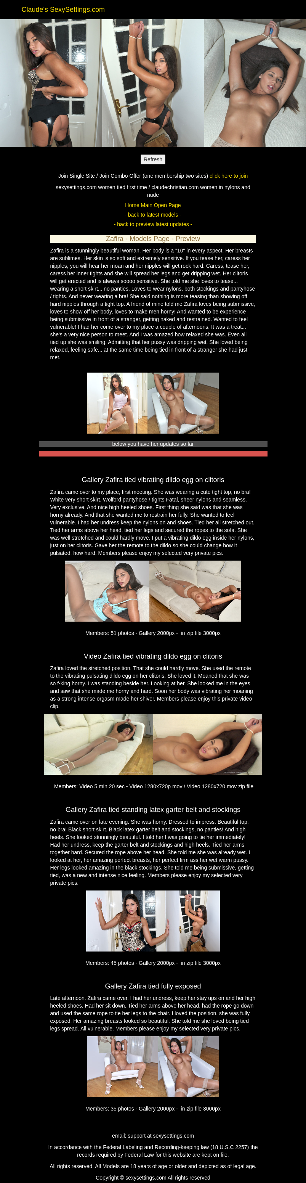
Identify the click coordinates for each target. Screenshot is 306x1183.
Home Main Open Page (153, 205)
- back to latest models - (153, 215)
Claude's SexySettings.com (63, 9)
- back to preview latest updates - (153, 224)
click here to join (229, 176)
